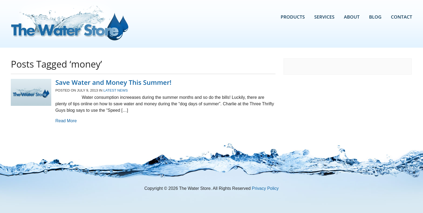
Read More (66, 120)
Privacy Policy (265, 188)
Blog (375, 17)
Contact (401, 17)
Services (324, 17)
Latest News (115, 90)
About (352, 17)
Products (293, 17)
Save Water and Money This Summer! (113, 82)
